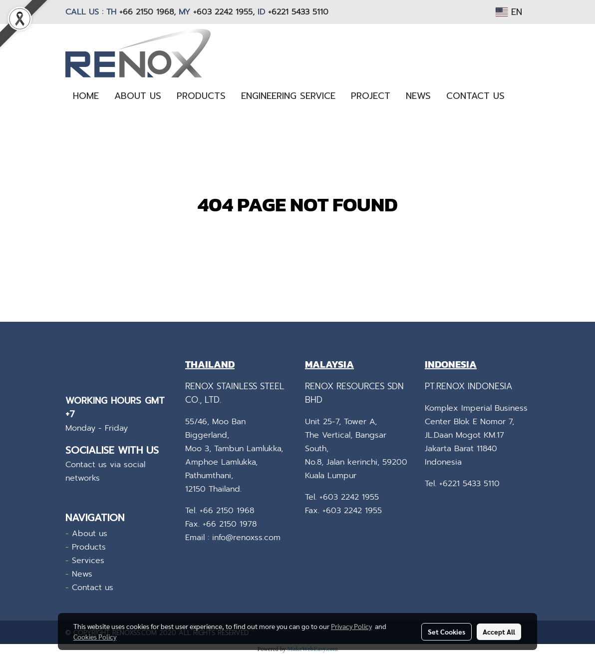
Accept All (499, 631)
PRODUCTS (201, 96)
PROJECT (370, 96)
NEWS (418, 96)
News (82, 574)
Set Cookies (446, 631)
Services (88, 561)
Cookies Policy (94, 636)
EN (509, 12)
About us (89, 534)
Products (89, 547)
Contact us (92, 588)
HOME (86, 96)
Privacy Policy (351, 626)
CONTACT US (475, 96)
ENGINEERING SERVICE (288, 96)
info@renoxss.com (246, 538)
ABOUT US (137, 96)
